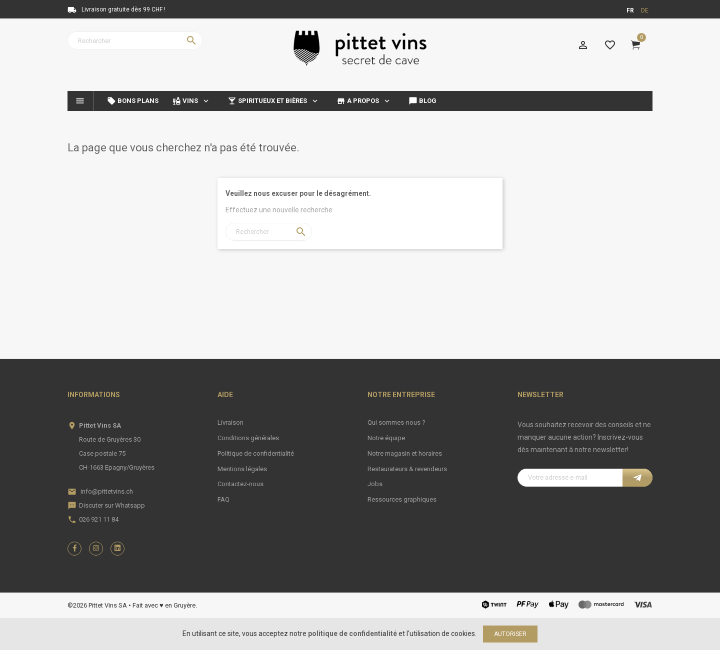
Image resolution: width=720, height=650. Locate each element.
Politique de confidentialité (256, 453)
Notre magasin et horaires (405, 453)
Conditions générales (248, 438)
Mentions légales (242, 469)
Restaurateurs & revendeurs (407, 469)
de (645, 10)
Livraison (231, 422)
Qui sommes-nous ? (397, 422)
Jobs (375, 484)
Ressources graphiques (402, 499)
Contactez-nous (241, 484)
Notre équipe (386, 438)
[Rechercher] (135, 40)
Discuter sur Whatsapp (112, 505)
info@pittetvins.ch (106, 491)
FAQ (224, 499)
